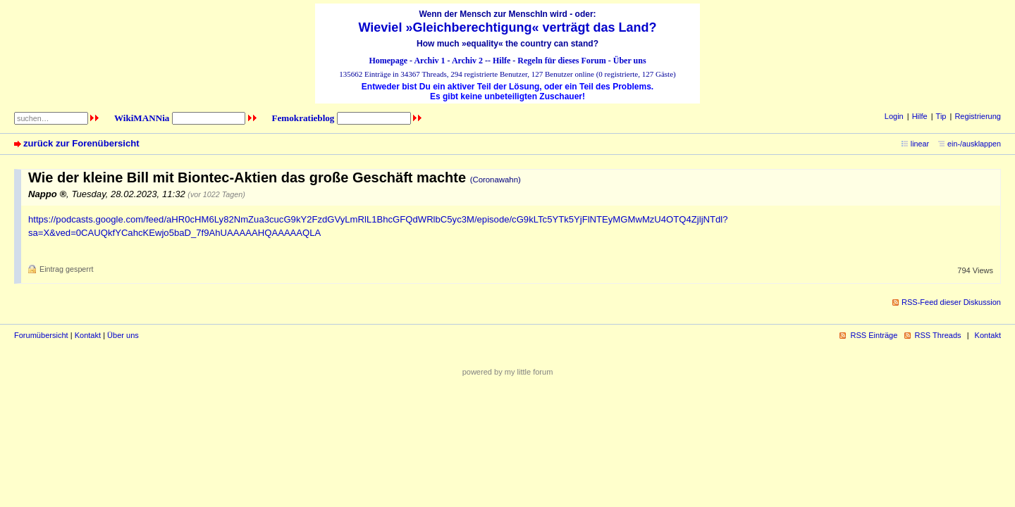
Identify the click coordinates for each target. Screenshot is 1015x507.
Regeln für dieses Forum (561, 60)
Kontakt (88, 335)
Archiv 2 (467, 60)
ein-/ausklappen (974, 143)
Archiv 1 (429, 60)
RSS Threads (938, 335)
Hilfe (501, 60)
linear (920, 143)
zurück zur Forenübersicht (81, 143)
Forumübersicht (41, 335)
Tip (941, 116)
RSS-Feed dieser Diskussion (951, 302)
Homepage (388, 60)
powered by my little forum (507, 372)
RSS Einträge (873, 335)
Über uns (629, 60)
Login (894, 116)
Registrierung (977, 116)
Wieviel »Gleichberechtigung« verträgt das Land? (508, 27)
